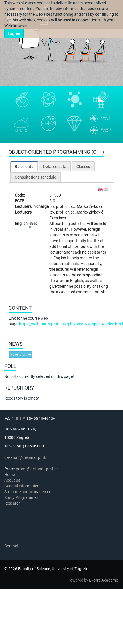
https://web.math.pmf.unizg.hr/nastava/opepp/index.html (71, 324)
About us (12, 480)
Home (9, 474)
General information (21, 486)
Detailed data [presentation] (54, 166)
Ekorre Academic (104, 580)
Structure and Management (28, 491)
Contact (11, 546)
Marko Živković (90, 206)
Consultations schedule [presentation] (35, 177)
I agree (14, 33)
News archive (20, 355)
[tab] (24, 166)
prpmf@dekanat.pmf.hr (37, 469)
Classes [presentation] (83, 166)
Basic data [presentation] (24, 166)
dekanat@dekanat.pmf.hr (27, 457)
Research (13, 503)
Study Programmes (21, 497)
